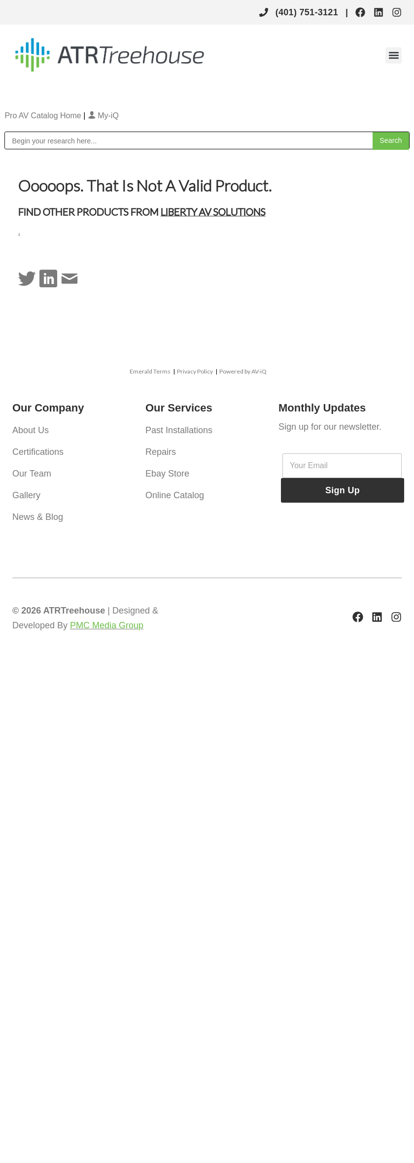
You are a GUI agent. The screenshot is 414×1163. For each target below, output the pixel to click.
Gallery (26, 495)
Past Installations (178, 430)
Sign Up (342, 490)
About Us (30, 430)
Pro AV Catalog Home (43, 115)
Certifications (38, 452)
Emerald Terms (150, 371)
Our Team (31, 474)
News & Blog (37, 517)
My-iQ (103, 115)
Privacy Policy (195, 371)
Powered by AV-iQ (243, 371)
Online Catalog (174, 495)
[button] (393, 55)
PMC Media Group (106, 625)
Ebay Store (167, 474)
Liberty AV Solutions (213, 211)
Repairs (160, 452)
